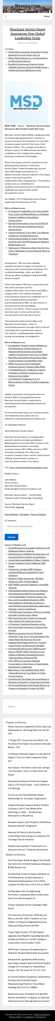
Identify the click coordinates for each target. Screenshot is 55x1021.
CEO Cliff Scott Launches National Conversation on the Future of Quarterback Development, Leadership (28, 664)
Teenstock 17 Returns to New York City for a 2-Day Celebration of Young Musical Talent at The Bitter (29, 251)
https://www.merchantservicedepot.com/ (29, 467)
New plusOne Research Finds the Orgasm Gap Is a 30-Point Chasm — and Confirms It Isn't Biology (28, 785)
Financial (20, 507)
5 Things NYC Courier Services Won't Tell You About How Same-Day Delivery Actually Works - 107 (29, 744)
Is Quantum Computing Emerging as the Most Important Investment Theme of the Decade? (27, 627)
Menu (47, 16)
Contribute (28, 1017)
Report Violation (38, 514)
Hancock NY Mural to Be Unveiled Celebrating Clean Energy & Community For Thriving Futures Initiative (29, 836)
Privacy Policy (15, 1017)
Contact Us (40, 1017)
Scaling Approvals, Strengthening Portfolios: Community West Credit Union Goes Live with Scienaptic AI (28, 895)
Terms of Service (41, 1014)
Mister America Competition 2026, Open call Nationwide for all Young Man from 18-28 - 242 (29, 730)
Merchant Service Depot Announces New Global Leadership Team (27, 34)
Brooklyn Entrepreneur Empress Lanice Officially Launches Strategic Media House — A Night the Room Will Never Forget (28, 67)
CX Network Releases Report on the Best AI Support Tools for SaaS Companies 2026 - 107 (29, 757)
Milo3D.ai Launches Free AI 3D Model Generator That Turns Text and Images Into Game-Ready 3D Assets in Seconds (28, 636)
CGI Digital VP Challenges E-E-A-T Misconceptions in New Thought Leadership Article (28, 382)
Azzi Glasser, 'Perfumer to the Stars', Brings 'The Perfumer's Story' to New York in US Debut (29, 771)
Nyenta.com (27, 6)
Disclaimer (24, 514)
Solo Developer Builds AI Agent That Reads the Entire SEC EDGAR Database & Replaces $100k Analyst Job (28, 241)
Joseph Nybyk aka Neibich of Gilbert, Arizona (28, 560)
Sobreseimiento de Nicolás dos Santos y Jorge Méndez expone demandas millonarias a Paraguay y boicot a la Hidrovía (29, 606)
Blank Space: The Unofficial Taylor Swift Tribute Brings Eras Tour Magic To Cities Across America (26, 673)
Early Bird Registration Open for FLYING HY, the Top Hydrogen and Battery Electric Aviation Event (28, 226)
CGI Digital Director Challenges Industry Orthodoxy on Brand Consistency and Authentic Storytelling (27, 373)
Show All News (11, 514)
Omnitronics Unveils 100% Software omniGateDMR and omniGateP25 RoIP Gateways (26, 572)
